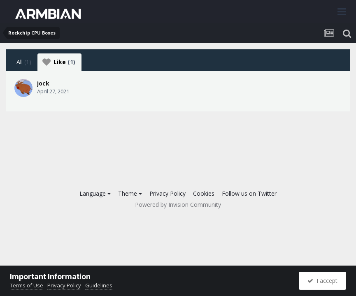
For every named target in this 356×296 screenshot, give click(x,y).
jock (43, 83)
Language (95, 193)
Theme (130, 193)
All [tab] (23, 62)
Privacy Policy (167, 193)
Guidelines (98, 285)
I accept (322, 280)
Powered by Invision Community (178, 204)
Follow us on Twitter (249, 193)
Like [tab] (58, 62)
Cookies (203, 193)
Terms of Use (26, 285)
